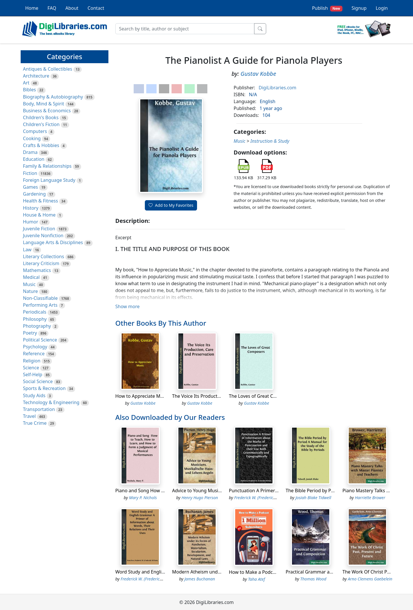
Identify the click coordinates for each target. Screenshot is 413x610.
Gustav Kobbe (258, 74)
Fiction (30, 173)
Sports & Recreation (44, 388)
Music (29, 284)
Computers (35, 131)
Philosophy (35, 319)
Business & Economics (47, 110)
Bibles (29, 89)
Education (33, 159)
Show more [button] (127, 306)
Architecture (36, 76)
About (71, 8)
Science (31, 367)
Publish (327, 8)
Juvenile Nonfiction (43, 235)
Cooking (32, 138)
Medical (31, 277)
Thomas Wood (313, 579)
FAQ (52, 8)
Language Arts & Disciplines (53, 242)
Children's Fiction (41, 124)
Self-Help (32, 374)
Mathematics (37, 270)
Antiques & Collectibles (47, 69)
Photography (37, 326)
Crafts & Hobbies (41, 145)
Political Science (40, 340)
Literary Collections (43, 256)
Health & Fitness (40, 201)
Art (26, 83)
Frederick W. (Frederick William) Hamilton (271, 497)
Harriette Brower (370, 497)
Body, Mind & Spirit (43, 104)
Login (382, 8)
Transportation (39, 409)
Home (31, 8)
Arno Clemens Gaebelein (370, 579)
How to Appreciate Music (142, 396)
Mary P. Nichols (143, 497)
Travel (29, 416)
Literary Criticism (41, 263)
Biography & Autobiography (53, 97)
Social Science (38, 381)
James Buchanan (199, 579)
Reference (33, 353)
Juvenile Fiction (39, 228)
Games (30, 187)
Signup (359, 8)
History (30, 208)
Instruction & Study (269, 141)
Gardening (34, 194)
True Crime (35, 423)
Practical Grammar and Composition (325, 572)
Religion (31, 361)
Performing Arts (40, 305)
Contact (95, 8)
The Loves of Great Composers (262, 396)
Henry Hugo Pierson (200, 497)
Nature (30, 291)
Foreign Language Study (49, 180)
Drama (30, 152)
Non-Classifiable (40, 298)
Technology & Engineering (51, 402)
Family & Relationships (47, 166)
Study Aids (34, 395)
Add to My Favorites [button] (171, 205)
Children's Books (41, 117)
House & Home (39, 215)
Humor (30, 222)
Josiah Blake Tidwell (313, 497)
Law (27, 249)
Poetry (30, 333)
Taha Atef (256, 579)
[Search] (184, 28)
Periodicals (34, 312)
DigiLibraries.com (277, 87)
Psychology (35, 346)
